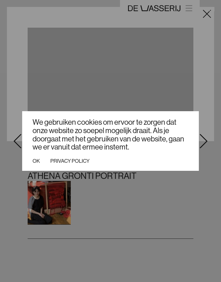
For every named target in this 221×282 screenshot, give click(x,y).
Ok (36, 161)
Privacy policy (69, 161)
